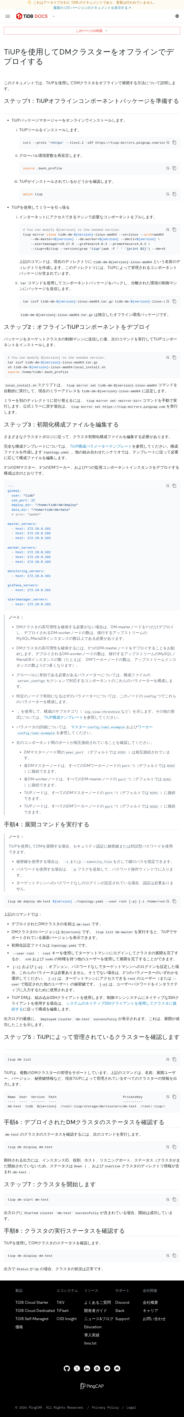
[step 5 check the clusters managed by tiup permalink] (8, 1044)
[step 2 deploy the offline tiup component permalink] (154, 327)
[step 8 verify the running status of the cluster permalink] (129, 1231)
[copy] (174, 142)
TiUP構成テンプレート (63, 717)
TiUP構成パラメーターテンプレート (101, 446)
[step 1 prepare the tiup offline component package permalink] (8, 108)
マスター (98, 727)
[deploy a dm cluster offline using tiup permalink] (47, 61)
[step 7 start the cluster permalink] (100, 1184)
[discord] (117, 1368)
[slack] (97, 1368)
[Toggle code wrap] (167, 142)
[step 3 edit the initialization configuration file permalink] (123, 424)
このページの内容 (92, 31)
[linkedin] (87, 1368)
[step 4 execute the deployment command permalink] (93, 824)
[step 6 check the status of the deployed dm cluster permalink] (168, 1122)
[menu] (7, 16)
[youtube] (107, 1368)
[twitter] (77, 1368)
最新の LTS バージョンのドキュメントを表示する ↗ (92, 8)
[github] (67, 1368)
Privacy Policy (105, 1407)
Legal (131, 1407)
